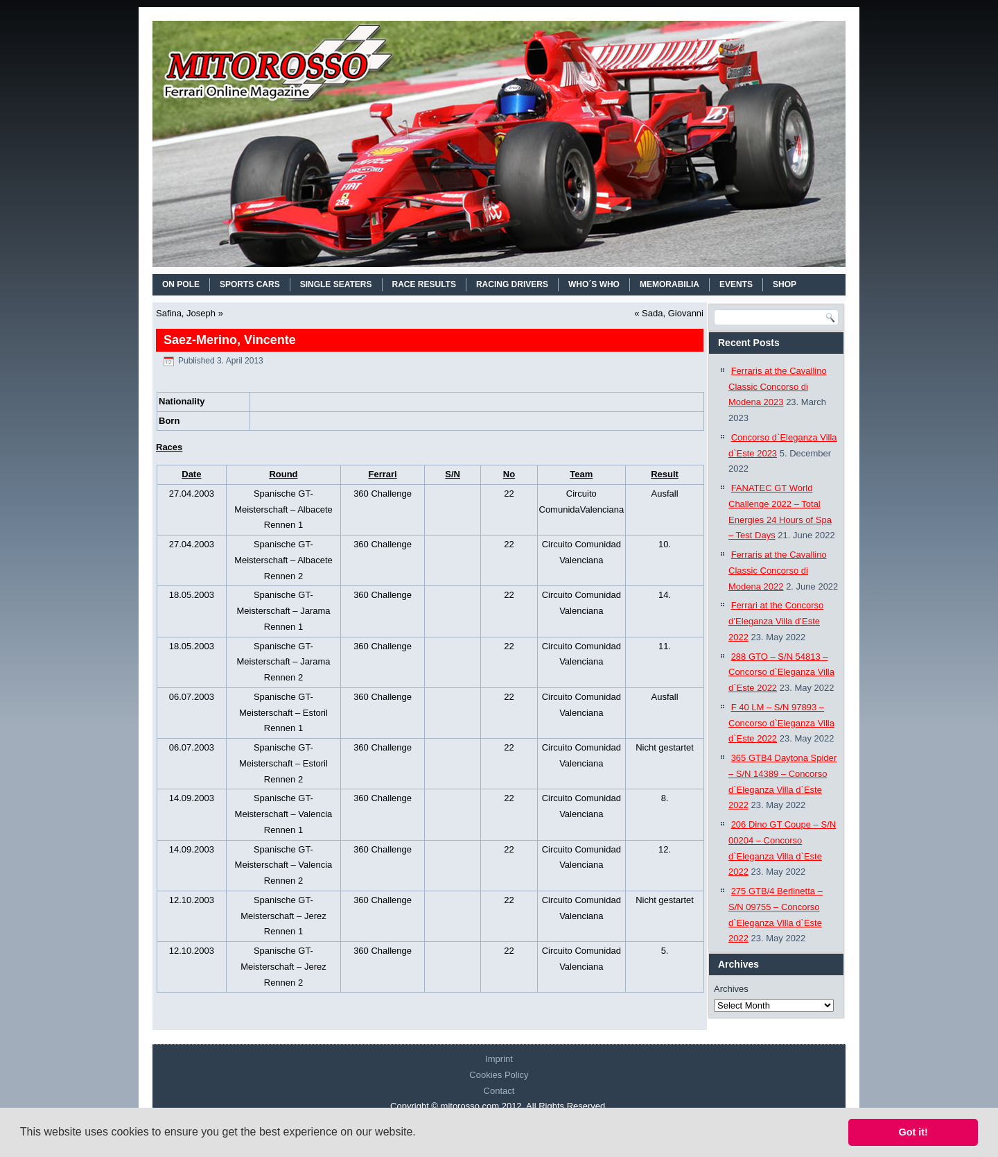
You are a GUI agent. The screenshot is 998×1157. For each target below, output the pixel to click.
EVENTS (736, 284)
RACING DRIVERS (512, 284)
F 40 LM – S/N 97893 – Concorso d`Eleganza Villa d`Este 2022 (781, 723)
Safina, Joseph (186, 313)
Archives (731, 989)
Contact (499, 1091)
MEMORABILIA (669, 284)
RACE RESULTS (424, 284)
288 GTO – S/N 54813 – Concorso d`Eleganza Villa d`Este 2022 (781, 672)
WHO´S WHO (594, 284)
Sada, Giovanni (672, 313)
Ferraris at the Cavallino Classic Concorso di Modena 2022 (777, 570)
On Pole (181, 284)
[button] (421, 1133)
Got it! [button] (913, 1132)
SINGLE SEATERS (336, 284)
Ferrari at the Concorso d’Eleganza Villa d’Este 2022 (775, 621)
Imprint (499, 1059)
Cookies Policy (498, 1075)
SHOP (784, 284)
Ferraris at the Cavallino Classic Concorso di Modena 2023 (777, 387)
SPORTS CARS (250, 284)
